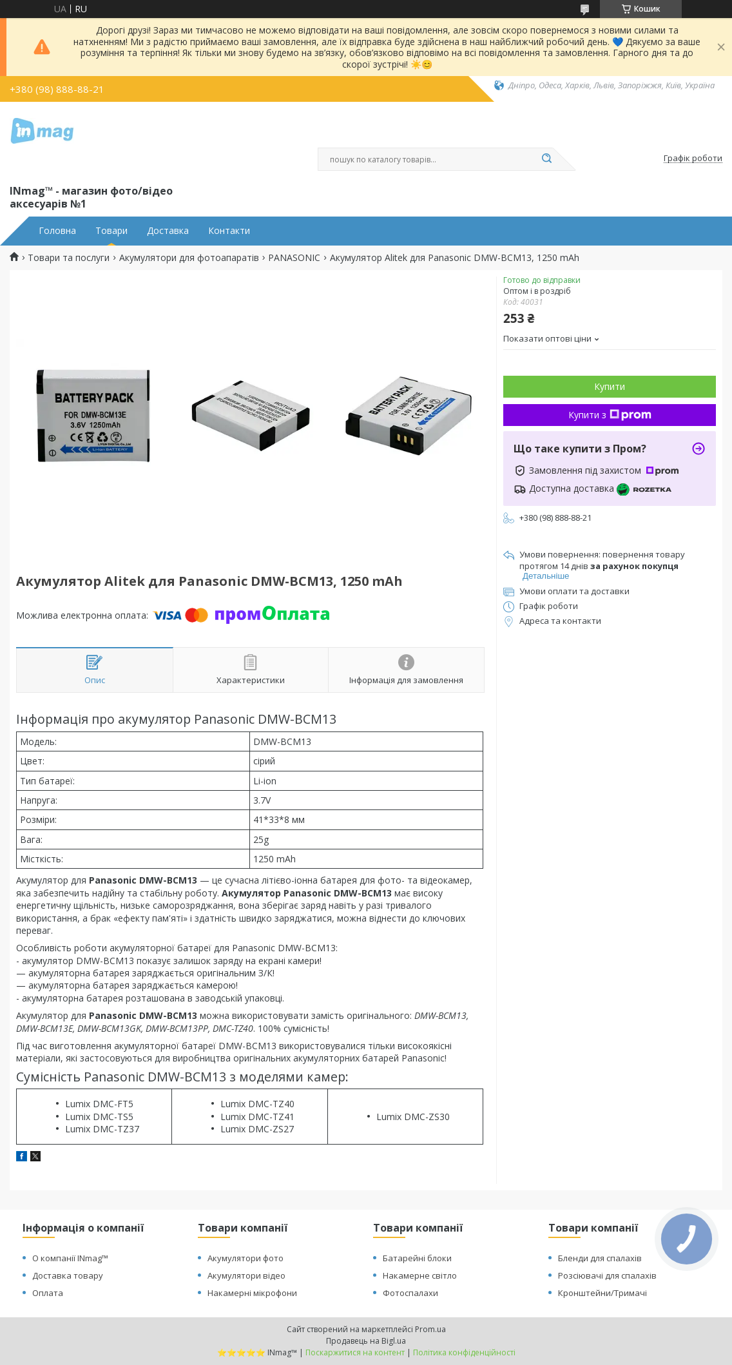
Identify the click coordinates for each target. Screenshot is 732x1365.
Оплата (47, 1293)
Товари (111, 230)
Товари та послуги (69, 258)
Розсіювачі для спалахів (607, 1275)
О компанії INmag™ (70, 1258)
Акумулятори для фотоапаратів (189, 258)
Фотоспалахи (410, 1293)
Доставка (168, 230)
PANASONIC (294, 258)
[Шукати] (546, 159)
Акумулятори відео (246, 1275)
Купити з (609, 415)
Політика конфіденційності (464, 1352)
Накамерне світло (420, 1275)
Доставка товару (67, 1275)
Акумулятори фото (245, 1258)
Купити (609, 386)
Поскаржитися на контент (355, 1352)
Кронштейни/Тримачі (602, 1293)
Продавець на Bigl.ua (366, 1340)
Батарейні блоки (417, 1258)
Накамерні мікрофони (252, 1293)
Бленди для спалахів (600, 1258)
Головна (57, 230)
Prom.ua (430, 1329)
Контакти (229, 230)
